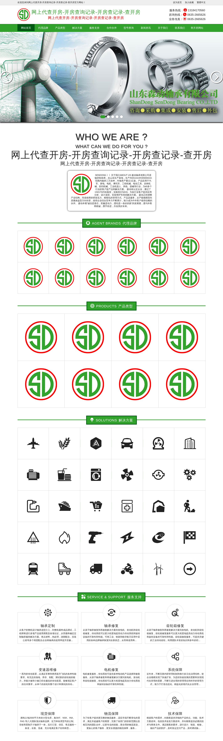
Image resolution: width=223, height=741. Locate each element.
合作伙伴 (112, 28)
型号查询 (129, 28)
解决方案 (77, 28)
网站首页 (26, 28)
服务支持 (94, 28)
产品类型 (60, 28)
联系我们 (180, 28)
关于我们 (163, 28)
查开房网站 (197, 28)
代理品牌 (43, 28)
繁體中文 (201, 2)
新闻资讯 (146, 28)
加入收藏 (189, 2)
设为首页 (177, 2)
